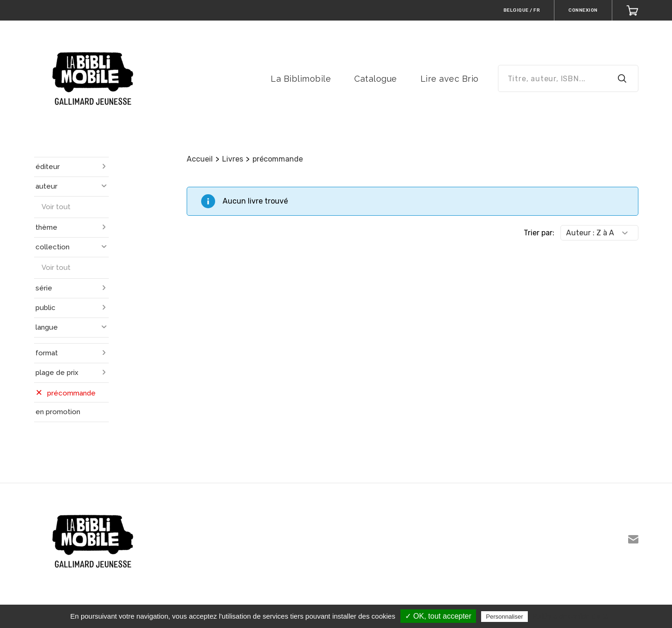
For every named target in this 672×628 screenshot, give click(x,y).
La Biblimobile (301, 79)
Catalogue (375, 79)
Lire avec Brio (449, 79)
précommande (277, 159)
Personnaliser (504, 616)
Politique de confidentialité (570, 616)
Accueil (200, 159)
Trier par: (539, 232)
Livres (232, 159)
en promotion (57, 412)
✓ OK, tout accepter (438, 616)
